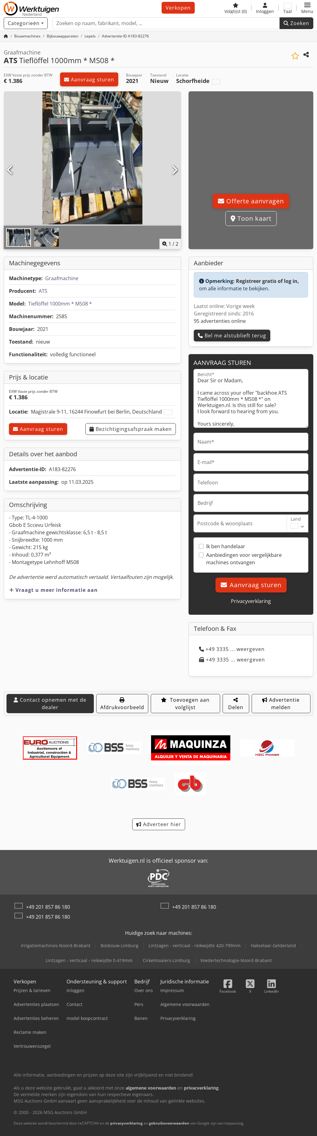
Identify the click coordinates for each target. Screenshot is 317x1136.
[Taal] (287, 8)
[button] (307, 8)
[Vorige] (10, 170)
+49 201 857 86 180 (48, 907)
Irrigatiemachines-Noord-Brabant (55, 945)
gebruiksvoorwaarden (169, 1123)
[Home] (6, 36)
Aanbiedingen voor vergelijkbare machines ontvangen (244, 559)
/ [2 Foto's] (170, 244)
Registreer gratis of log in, (267, 281)
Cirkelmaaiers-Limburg (166, 960)
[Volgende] (174, 170)
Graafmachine (61, 278)
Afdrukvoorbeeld (122, 704)
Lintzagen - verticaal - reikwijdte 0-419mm (89, 960)
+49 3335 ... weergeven (232, 649)
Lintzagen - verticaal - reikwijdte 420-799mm (195, 945)
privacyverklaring (126, 1123)
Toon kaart (251, 218)
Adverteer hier (158, 824)
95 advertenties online (220, 321)
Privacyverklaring (251, 601)
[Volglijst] (235, 8)
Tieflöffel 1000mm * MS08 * (60, 303)
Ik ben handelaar (225, 546)
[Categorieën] (26, 23)
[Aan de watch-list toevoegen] (295, 56)
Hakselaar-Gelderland (273, 945)
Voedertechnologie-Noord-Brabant (236, 960)
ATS (43, 291)
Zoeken (296, 23)
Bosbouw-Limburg (119, 945)
